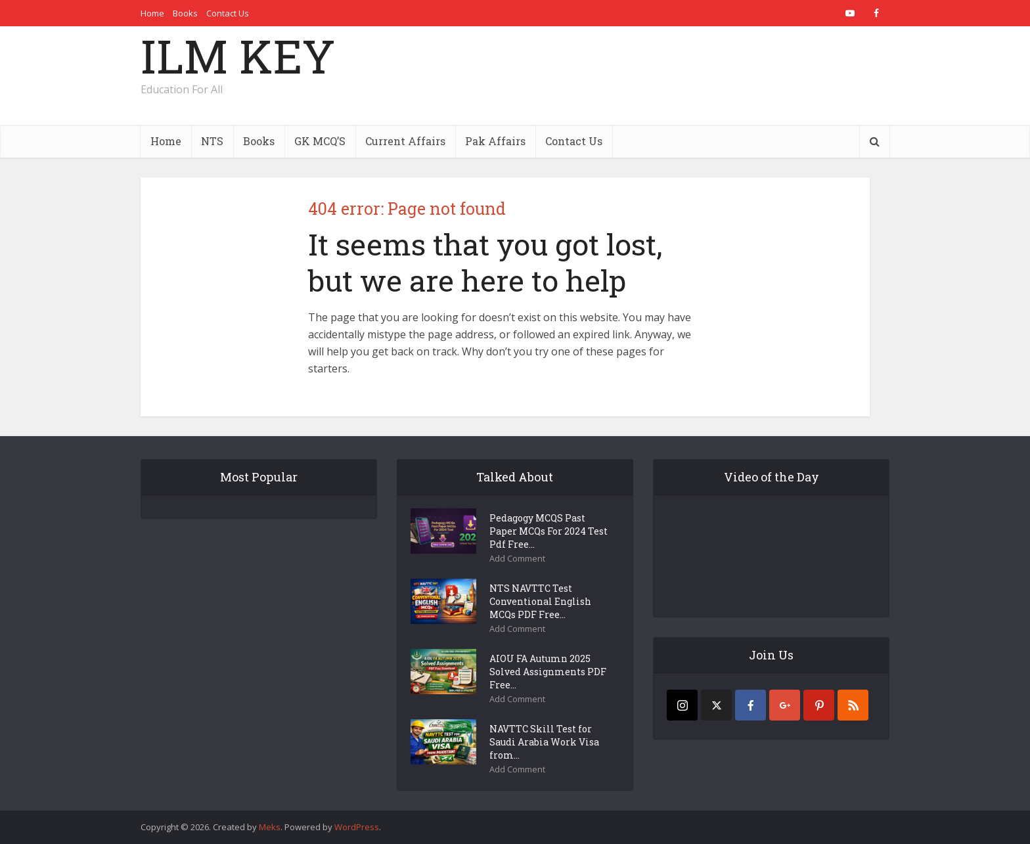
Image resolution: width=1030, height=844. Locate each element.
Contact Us (227, 13)
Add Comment (517, 558)
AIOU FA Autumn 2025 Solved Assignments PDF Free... (547, 671)
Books (185, 13)
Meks (269, 827)
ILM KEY (238, 56)
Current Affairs (405, 141)
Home (152, 13)
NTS (212, 141)
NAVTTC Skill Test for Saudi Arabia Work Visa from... (544, 741)
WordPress (356, 827)
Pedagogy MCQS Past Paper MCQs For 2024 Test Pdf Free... (548, 531)
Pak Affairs (495, 141)
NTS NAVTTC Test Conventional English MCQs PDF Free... (540, 601)
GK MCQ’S (320, 141)
